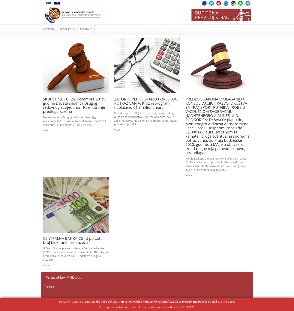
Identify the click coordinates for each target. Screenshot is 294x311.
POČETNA (49, 29)
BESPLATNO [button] (67, 29)
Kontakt (50, 287)
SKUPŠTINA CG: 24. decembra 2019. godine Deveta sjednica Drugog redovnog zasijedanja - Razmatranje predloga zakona (74, 105)
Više (45, 130)
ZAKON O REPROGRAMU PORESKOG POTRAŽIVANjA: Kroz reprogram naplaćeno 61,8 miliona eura (146, 103)
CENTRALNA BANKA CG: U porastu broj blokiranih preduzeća (73, 240)
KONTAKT (86, 29)
